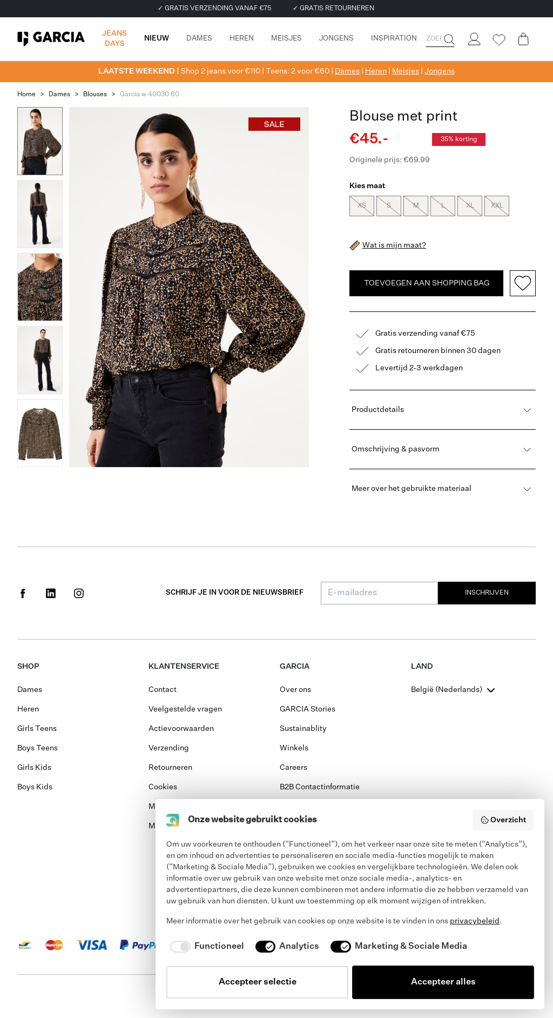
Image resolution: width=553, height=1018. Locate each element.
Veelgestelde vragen (185, 709)
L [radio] (443, 206)
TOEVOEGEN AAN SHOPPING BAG (426, 283)
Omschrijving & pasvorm (443, 449)
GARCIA (294, 666)
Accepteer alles (443, 982)
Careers (293, 767)
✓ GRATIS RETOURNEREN (333, 8)
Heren (376, 71)
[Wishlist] (498, 40)
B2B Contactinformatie (320, 787)
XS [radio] (362, 206)
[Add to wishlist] (523, 283)
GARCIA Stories (307, 709)
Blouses (95, 94)
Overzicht (503, 820)
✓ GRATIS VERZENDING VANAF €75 (214, 8)
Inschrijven (487, 593)
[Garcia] (51, 39)
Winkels (294, 748)
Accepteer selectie (257, 982)
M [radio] (416, 206)
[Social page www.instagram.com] (78, 593)
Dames (347, 71)
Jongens (439, 71)
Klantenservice (184, 666)
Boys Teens (37, 748)
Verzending (169, 748)
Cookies (163, 787)
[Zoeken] (448, 39)
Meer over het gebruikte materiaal (443, 488)
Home (26, 94)
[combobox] (454, 690)
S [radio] (389, 206)
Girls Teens (37, 729)
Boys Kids (34, 787)
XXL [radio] (497, 206)
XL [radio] (470, 206)
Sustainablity (303, 729)
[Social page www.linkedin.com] (50, 593)
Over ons (295, 690)
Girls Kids (34, 767)
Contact (163, 690)
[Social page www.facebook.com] (22, 593)
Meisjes (405, 71)
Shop (28, 666)
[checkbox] (205, 946)
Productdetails (443, 409)
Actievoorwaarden (181, 729)
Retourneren (170, 767)
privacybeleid (475, 921)
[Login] (473, 39)
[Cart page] (523, 39)
